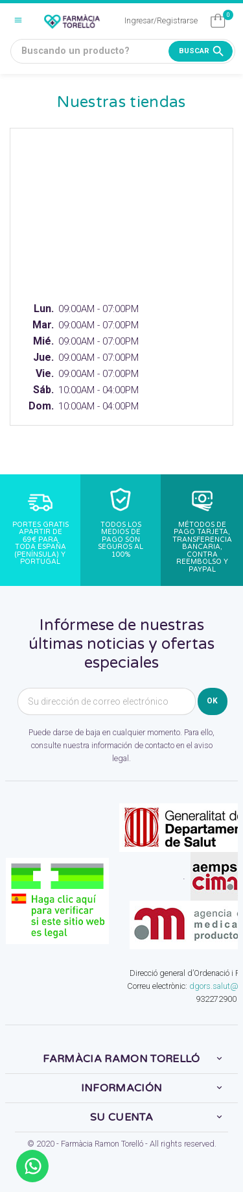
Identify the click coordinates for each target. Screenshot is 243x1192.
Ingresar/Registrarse (161, 20)
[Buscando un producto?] (122, 51)
